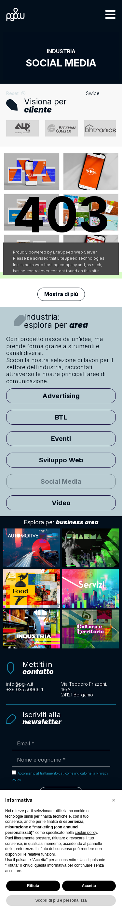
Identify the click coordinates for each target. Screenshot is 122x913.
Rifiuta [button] (33, 885)
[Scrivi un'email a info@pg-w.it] (33, 684)
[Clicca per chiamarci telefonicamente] (33, 690)
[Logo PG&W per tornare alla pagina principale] (15, 14)
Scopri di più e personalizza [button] (61, 900)
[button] (110, 14)
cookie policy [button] (86, 832)
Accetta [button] (89, 885)
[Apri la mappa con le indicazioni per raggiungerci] (88, 690)
